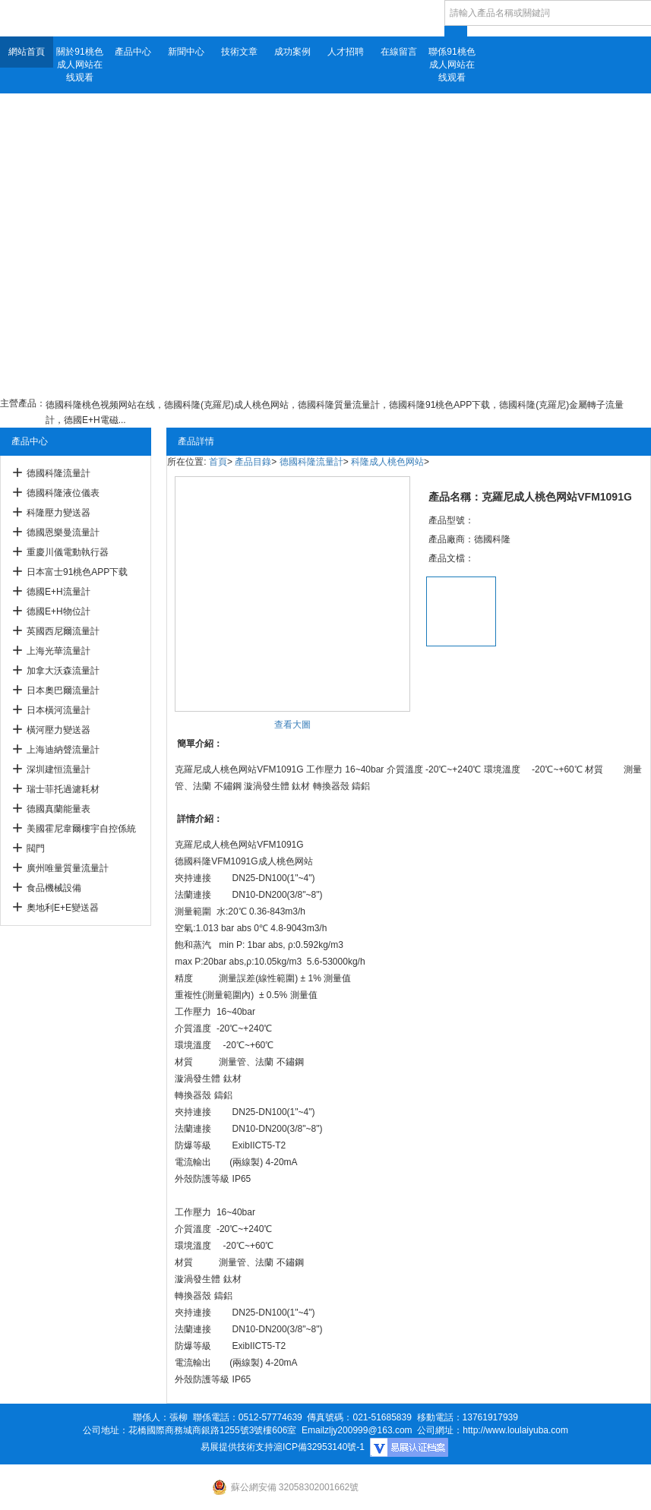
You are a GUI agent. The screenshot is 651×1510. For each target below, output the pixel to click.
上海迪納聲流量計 (63, 749)
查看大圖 (292, 724)
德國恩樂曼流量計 (63, 532)
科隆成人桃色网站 (387, 461)
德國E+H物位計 (58, 611)
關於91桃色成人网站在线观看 (79, 64)
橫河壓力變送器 (58, 730)
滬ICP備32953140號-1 (319, 1447)
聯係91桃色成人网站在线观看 (451, 64)
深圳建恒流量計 (58, 769)
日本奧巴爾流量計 (63, 690)
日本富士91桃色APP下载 (77, 572)
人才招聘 (345, 51)
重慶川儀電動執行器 (68, 552)
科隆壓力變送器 (58, 512)
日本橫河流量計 (58, 710)
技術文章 (239, 51)
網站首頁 (26, 51)
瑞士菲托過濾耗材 (63, 789)
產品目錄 (253, 461)
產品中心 (133, 51)
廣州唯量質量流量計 (68, 868)
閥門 (36, 848)
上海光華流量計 (58, 651)
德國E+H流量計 (58, 591)
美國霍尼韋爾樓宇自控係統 (81, 828)
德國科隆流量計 (58, 473)
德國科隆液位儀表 (63, 493)
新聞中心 (186, 51)
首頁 (218, 461)
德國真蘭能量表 (58, 809)
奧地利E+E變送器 (63, 907)
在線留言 (399, 51)
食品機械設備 (54, 888)
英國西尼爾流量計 (63, 631)
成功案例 (292, 51)
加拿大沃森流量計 (63, 670)
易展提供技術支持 (237, 1447)
